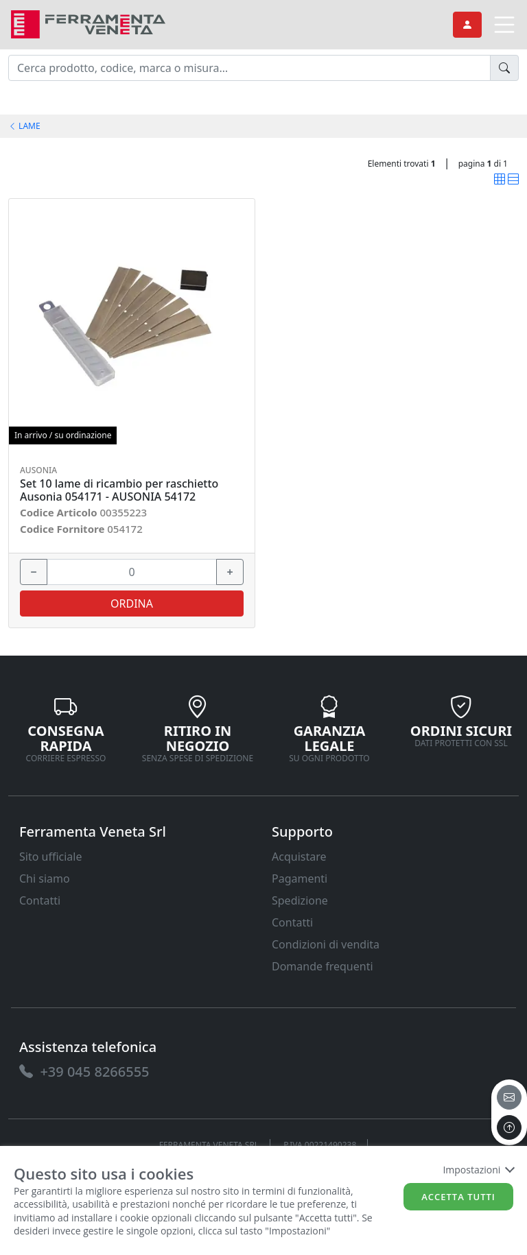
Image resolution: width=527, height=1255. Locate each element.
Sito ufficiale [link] (50, 856)
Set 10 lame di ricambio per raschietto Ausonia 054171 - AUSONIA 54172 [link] (119, 490)
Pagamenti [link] (299, 878)
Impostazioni (478, 1169)
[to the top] (509, 1127)
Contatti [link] (39, 900)
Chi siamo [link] (44, 878)
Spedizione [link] (300, 900)
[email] (509, 1097)
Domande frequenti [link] (322, 966)
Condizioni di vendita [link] (325, 944)
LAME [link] (24, 126)
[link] (88, 23)
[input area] (249, 68)
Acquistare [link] (299, 856)
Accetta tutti (458, 1197)
